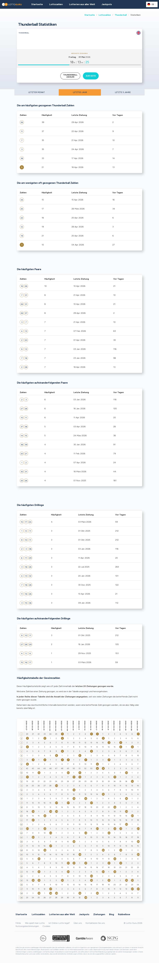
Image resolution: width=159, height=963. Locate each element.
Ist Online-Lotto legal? (59, 923)
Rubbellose (124, 914)
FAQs (18, 923)
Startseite (89, 15)
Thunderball (121, 15)
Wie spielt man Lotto (35, 923)
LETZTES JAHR (80, 92)
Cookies (46, 926)
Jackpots (107, 4)
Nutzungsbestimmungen (27, 926)
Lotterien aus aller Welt (82, 4)
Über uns (77, 923)
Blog (111, 914)
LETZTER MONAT (36, 92)
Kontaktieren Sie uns (95, 923)
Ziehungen (99, 914)
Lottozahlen (105, 15)
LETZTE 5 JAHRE (123, 92)
